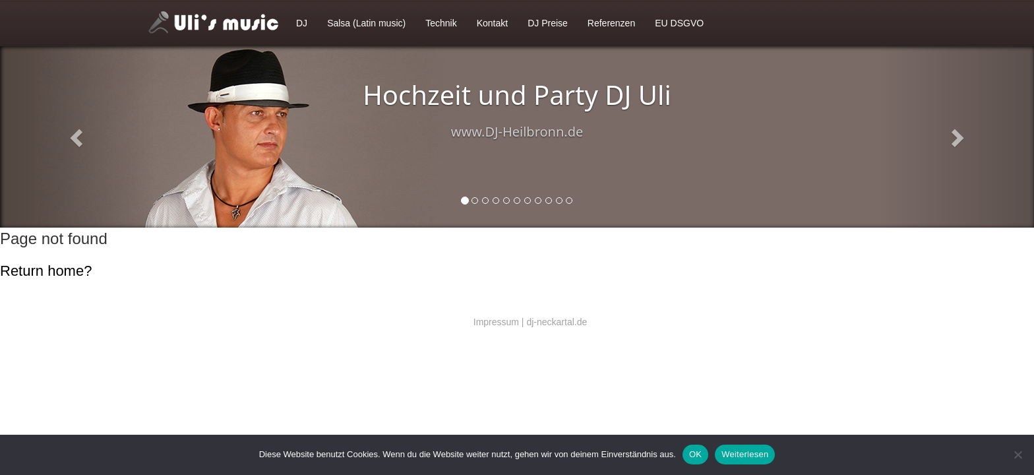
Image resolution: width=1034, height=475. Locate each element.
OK (695, 454)
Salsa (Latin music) (366, 23)
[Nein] (1017, 454)
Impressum (496, 322)
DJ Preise (548, 23)
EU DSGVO (679, 23)
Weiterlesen (744, 454)
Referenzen (611, 23)
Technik (440, 23)
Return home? (46, 271)
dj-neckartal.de (556, 322)
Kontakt (492, 23)
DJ (301, 23)
